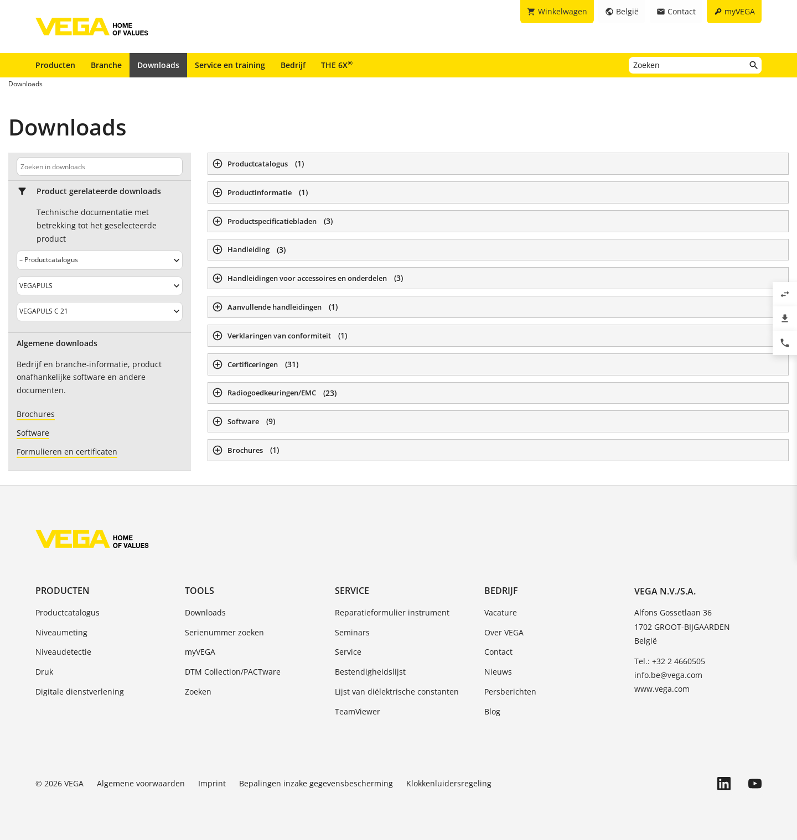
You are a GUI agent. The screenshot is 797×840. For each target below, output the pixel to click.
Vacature (500, 612)
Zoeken (198, 691)
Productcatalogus (67, 612)
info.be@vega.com (668, 675)
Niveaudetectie (63, 651)
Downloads (158, 65)
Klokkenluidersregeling (448, 783)
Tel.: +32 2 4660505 (669, 661)
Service (352, 591)
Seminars (352, 632)
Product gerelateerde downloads (99, 191)
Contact (498, 651)
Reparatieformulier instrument (392, 612)
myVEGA (200, 651)
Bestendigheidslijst (370, 671)
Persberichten (510, 691)
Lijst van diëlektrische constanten (397, 691)
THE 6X (337, 64)
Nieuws (498, 671)
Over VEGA (504, 632)
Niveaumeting (61, 632)
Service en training (230, 65)
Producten (55, 65)
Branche (106, 65)
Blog (492, 711)
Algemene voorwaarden (141, 783)
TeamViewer (357, 711)
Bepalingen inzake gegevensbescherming (316, 783)
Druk (44, 671)
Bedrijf (293, 65)
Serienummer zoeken (224, 632)
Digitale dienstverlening (79, 691)
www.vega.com (662, 689)
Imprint (212, 783)
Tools (199, 591)
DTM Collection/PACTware (233, 671)
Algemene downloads (57, 343)
